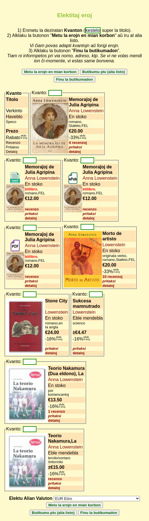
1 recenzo (56, 411)
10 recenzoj (112, 276)
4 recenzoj (78, 142)
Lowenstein (113, 244)
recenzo (32, 209)
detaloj (75, 152)
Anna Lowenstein (86, 110)
